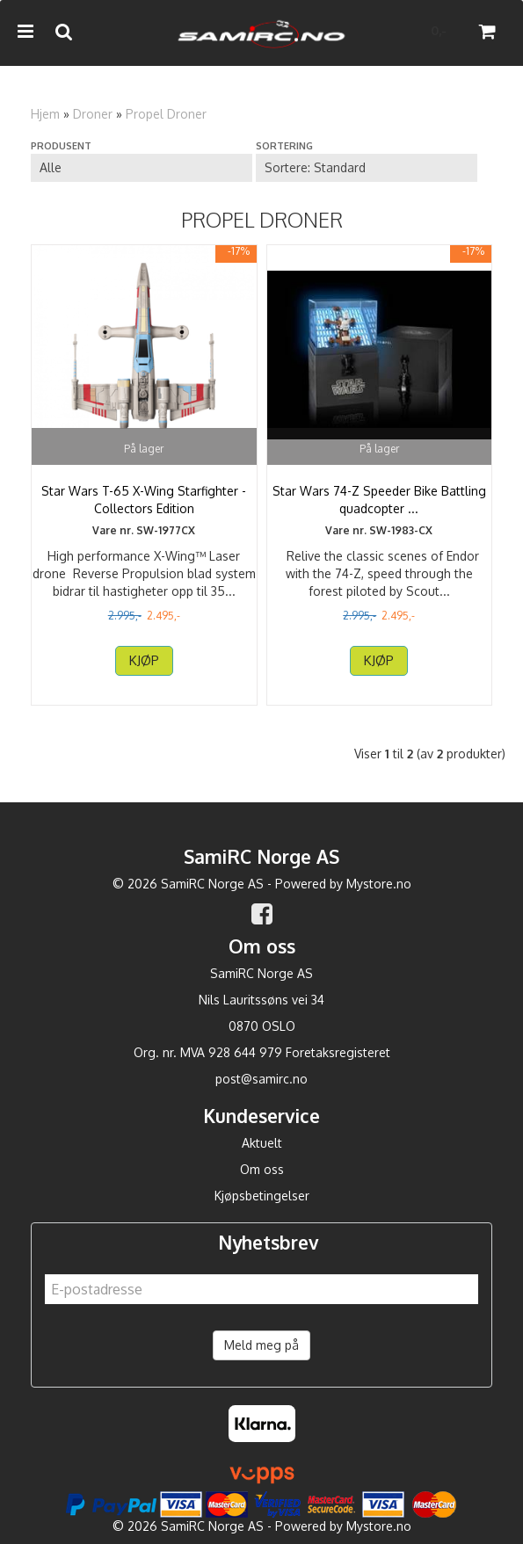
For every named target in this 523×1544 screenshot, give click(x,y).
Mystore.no (378, 883)
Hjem (45, 113)
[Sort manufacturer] (141, 168)
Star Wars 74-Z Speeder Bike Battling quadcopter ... (379, 499)
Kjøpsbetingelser (261, 1195)
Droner (93, 113)
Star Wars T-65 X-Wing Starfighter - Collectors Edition (143, 499)
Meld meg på (261, 1344)
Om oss (262, 1169)
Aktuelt (262, 1142)
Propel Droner (166, 113)
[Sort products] (366, 168)
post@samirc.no (261, 1078)
